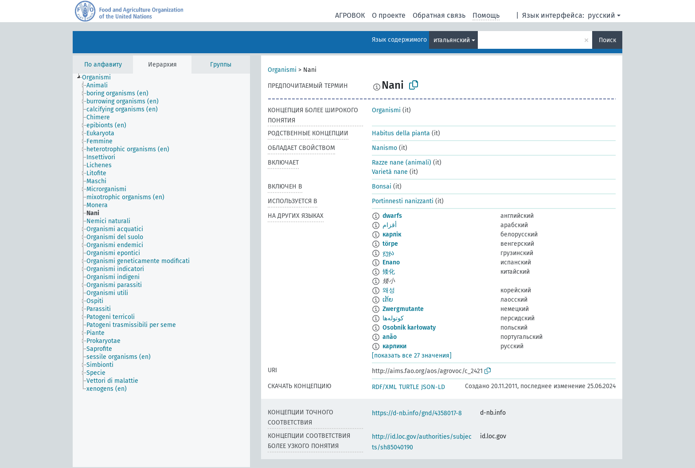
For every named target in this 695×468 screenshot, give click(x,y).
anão (390, 337)
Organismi (282, 70)
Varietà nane (390, 172)
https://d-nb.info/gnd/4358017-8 (417, 413)
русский (601, 15)
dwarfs (392, 216)
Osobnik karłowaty (409, 327)
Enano (391, 262)
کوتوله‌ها (393, 318)
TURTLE (409, 387)
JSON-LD (433, 387)
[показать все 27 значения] (412, 355)
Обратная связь (439, 15)
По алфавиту (103, 64)
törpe (390, 244)
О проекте (389, 15)
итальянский (451, 40)
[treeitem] (100, 78)
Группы (220, 64)
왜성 (389, 290)
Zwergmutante (403, 309)
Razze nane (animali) (401, 162)
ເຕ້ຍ (388, 299)
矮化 (389, 271)
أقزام (390, 225)
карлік (392, 234)
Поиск (607, 40)
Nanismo (384, 148)
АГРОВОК (350, 15)
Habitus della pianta (401, 133)
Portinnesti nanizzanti (402, 201)
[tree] (161, 270)
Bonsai (381, 186)
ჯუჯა (388, 253)
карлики (394, 346)
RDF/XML (384, 387)
